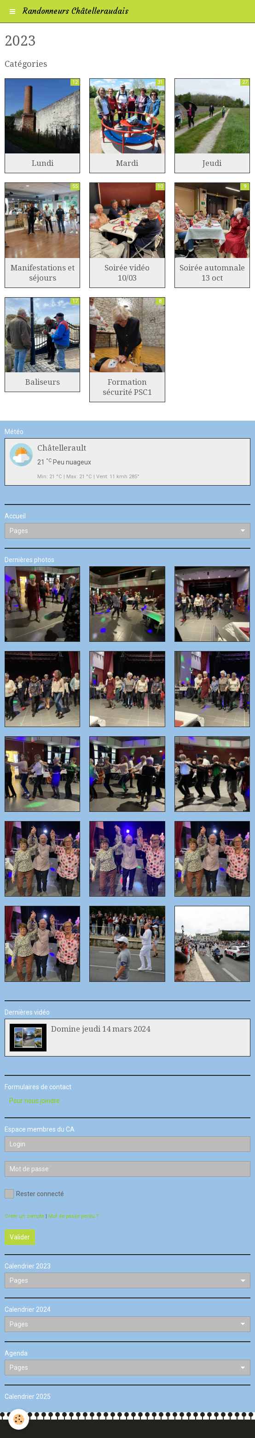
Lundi (42, 163)
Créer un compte (24, 1216)
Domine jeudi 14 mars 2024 (100, 1028)
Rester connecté (34, 1193)
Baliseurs (42, 382)
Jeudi (212, 163)
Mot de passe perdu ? (73, 1216)
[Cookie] (18, 1419)
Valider (20, 1237)
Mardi (127, 163)
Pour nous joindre (34, 1100)
